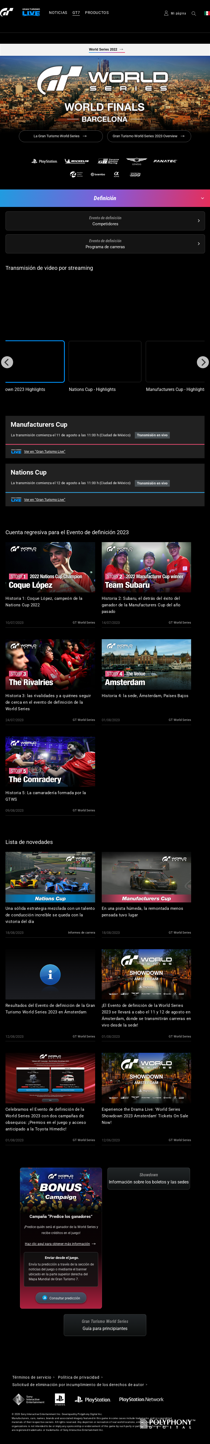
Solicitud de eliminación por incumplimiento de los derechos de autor (78, 1385)
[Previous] (7, 362)
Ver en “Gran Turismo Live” (44, 451)
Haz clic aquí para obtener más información (57, 1244)
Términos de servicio (31, 1377)
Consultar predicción (64, 1298)
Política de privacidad (79, 1377)
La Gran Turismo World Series (57, 136)
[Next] (203, 362)
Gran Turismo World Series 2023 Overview (145, 136)
